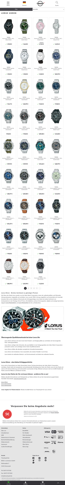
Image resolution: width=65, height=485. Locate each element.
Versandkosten (26, 437)
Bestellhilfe (25, 430)
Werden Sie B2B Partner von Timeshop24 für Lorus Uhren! (36, 389)
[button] (14, 19)
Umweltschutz (5, 433)
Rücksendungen (27, 439)
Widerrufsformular (27, 442)
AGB (2, 435)
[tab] (57, 3)
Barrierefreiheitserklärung (7, 439)
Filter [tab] (16, 9)
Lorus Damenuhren (11, 302)
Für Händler (26, 433)
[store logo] (41, 3)
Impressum (4, 444)
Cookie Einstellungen (6, 446)
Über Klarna (26, 444)
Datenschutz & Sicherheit (8, 437)
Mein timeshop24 (27, 435)
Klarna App (25, 446)
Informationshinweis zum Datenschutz (37, 421)
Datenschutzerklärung (8, 422)
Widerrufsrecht (5, 442)
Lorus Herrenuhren (24, 302)
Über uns (3, 430)
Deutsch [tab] (24, 4)
